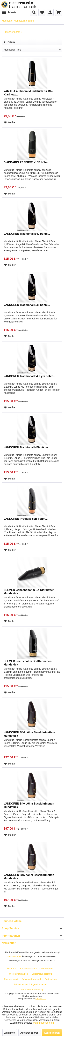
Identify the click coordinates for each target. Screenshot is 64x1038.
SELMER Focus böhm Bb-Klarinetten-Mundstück (28, 663)
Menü (9, 12)
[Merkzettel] (41, 12)
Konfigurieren (52, 1032)
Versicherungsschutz (42, 974)
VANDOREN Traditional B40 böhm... (27, 233)
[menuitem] (8, 12)
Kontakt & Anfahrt (28, 968)
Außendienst (51, 979)
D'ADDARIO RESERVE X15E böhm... (27, 162)
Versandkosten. (14, 956)
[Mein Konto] (50, 12)
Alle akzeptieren (29, 1032)
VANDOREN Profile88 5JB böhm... (26, 518)
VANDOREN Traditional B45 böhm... (27, 304)
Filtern (9, 42)
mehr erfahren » (13, 32)
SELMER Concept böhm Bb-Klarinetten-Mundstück (29, 592)
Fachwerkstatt (11, 979)
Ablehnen (9, 1032)
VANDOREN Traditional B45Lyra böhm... (29, 376)
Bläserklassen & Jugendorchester (30, 984)
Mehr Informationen (43, 1022)
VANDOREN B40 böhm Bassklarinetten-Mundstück (29, 805)
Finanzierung (47, 968)
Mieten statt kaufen (18, 974)
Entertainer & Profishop (31, 989)
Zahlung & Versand (31, 979)
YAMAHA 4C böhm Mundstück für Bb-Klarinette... (28, 93)
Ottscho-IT (40, 998)
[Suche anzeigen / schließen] (33, 12)
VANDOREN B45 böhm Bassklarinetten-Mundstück (29, 877)
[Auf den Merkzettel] (10, 122)
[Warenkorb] (58, 12)
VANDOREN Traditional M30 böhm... (27, 447)
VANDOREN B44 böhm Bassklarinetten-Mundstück (29, 734)
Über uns (11, 968)
